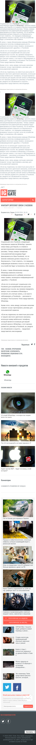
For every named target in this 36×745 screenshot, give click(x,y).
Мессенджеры (5, 356)
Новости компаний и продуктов (14, 365)
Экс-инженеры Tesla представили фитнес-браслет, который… (23, 675)
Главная (19, 208)
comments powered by (13, 486)
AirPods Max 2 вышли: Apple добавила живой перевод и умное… (24, 629)
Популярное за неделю (18, 618)
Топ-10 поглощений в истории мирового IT (16, 443)
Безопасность (15, 351)
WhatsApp (20, 25)
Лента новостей (9, 208)
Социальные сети (16, 353)
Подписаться (28, 706)
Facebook (16, 24)
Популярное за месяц (18, 622)
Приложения (5, 353)
